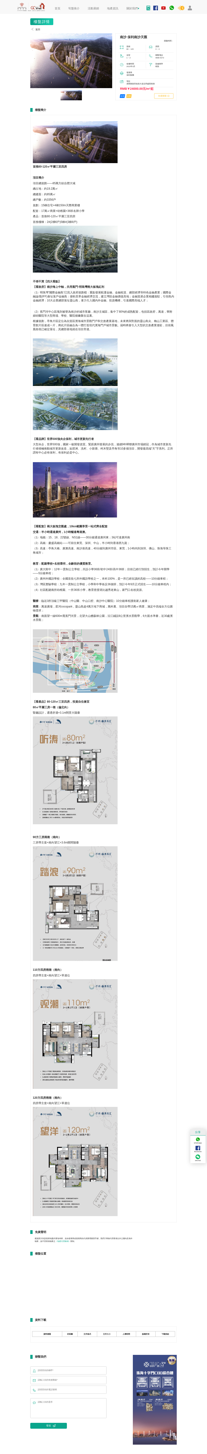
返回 (35, 29)
